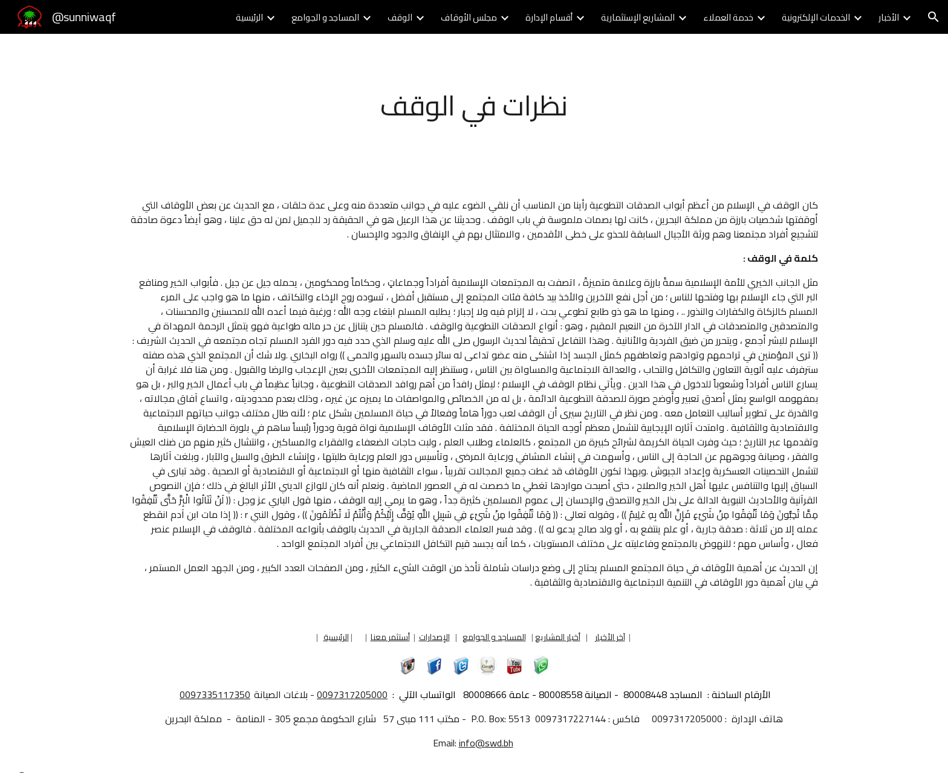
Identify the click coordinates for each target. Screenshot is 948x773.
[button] (933, 16)
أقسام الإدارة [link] (549, 17)
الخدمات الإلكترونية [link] (816, 17)
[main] (474, 106)
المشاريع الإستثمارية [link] (638, 17)
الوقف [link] (400, 17)
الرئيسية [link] (249, 17)
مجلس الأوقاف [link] (469, 17)
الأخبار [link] (888, 17)
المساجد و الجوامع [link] (325, 17)
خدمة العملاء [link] (728, 17)
